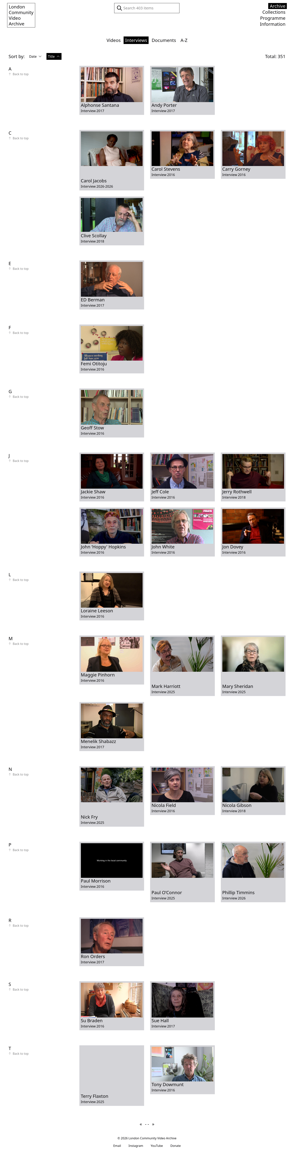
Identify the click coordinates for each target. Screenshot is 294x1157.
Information (273, 24)
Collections (274, 12)
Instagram (135, 1146)
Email (117, 1146)
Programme (273, 18)
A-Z (184, 40)
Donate (175, 1146)
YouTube (157, 1146)
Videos (114, 40)
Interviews (136, 40)
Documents (164, 40)
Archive (277, 6)
